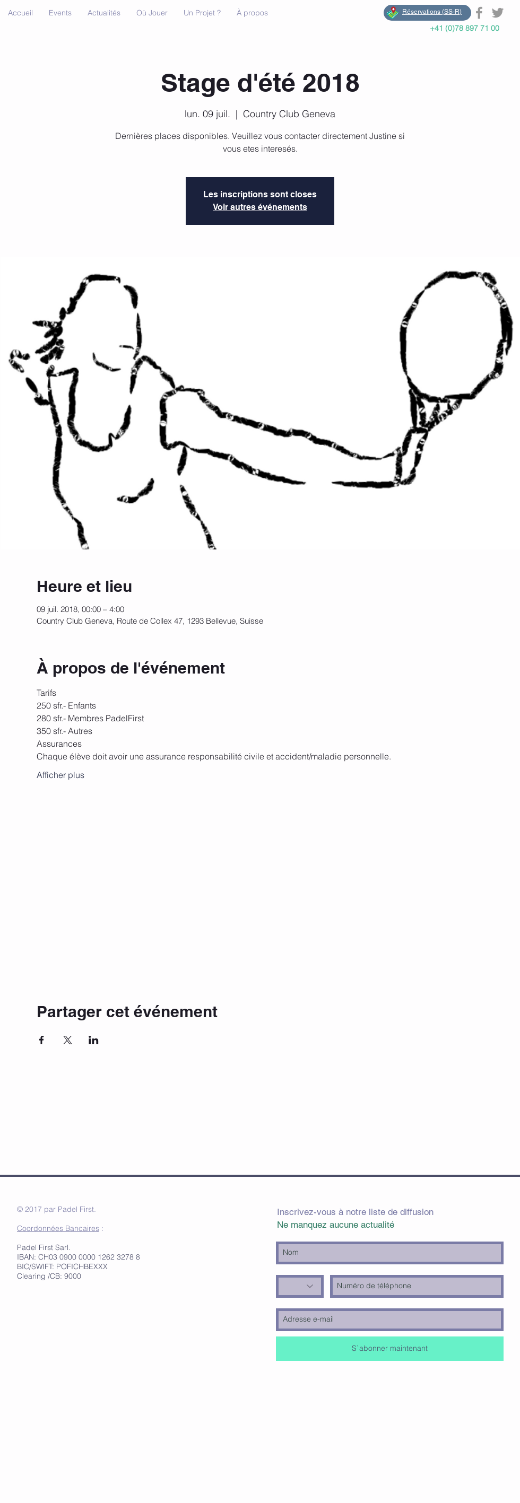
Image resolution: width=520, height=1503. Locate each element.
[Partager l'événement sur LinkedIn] (94, 1040)
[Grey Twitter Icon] (498, 13)
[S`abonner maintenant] (390, 1348)
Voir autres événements (260, 207)
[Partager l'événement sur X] (68, 1040)
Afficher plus (60, 775)
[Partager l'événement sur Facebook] (42, 1040)
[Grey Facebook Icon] (479, 13)
